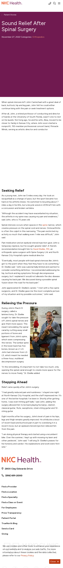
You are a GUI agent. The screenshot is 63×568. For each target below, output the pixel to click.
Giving (5, 534)
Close (54, 561)
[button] (59, 3)
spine (44, 225)
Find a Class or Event (12, 502)
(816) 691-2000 (13, 475)
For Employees (9, 507)
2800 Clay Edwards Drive (19, 468)
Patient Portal (9, 518)
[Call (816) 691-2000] (49, 3)
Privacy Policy (27, 555)
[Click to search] (54, 3)
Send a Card (8, 528)
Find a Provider (9, 486)
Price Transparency (11, 513)
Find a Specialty (10, 497)
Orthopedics (38, 37)
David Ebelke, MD (41, 249)
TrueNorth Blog (9, 523)
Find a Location (9, 492)
